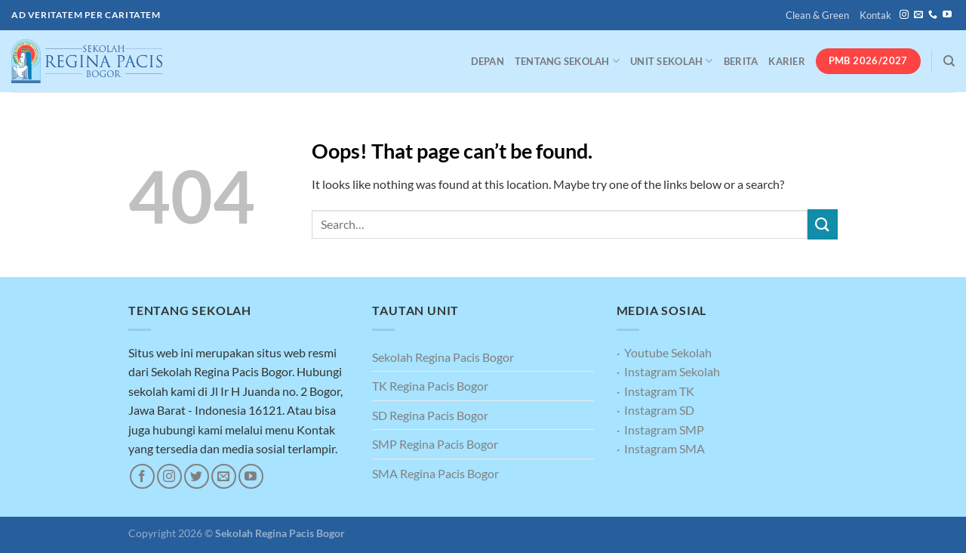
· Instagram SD (655, 410)
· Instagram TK (655, 391)
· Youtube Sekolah (664, 352)
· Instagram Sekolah (668, 371)
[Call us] (932, 15)
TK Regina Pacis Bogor (430, 385)
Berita (741, 61)
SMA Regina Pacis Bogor (435, 473)
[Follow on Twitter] (196, 476)
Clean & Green (817, 15)
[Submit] (823, 224)
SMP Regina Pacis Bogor (435, 444)
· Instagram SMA (661, 448)
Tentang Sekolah (567, 61)
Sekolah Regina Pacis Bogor (443, 357)
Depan (487, 61)
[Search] (949, 61)
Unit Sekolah (671, 61)
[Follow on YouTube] (947, 15)
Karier (786, 61)
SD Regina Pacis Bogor (430, 415)
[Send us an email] (918, 15)
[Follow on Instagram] (904, 15)
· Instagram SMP (660, 429)
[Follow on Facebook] (142, 476)
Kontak (875, 15)
